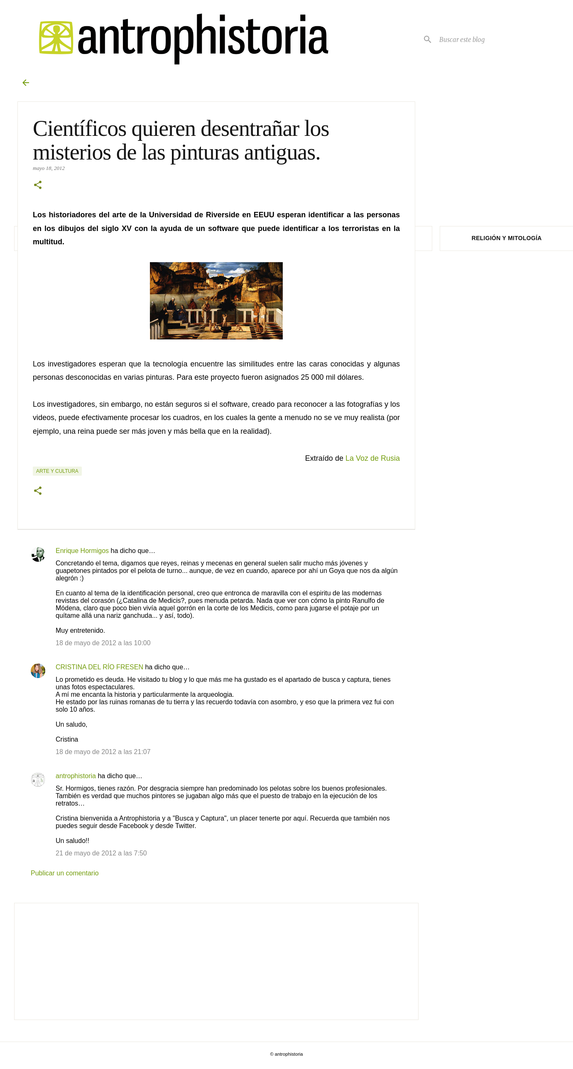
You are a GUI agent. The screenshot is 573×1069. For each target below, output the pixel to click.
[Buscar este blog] (494, 39)
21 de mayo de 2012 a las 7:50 (101, 853)
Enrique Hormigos (82, 550)
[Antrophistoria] (178, 39)
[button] (38, 186)
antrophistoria (76, 775)
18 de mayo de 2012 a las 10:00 (103, 642)
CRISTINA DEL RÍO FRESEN (99, 667)
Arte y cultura (57, 471)
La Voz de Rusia (372, 458)
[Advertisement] (216, 961)
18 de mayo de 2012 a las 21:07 (103, 751)
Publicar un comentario (65, 873)
